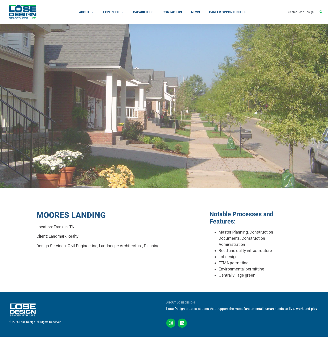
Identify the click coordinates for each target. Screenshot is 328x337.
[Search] (322, 12)
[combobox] (304, 12)
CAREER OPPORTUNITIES (227, 12)
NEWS (195, 12)
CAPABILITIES (143, 12)
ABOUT (86, 12)
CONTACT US (172, 12)
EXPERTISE (113, 12)
